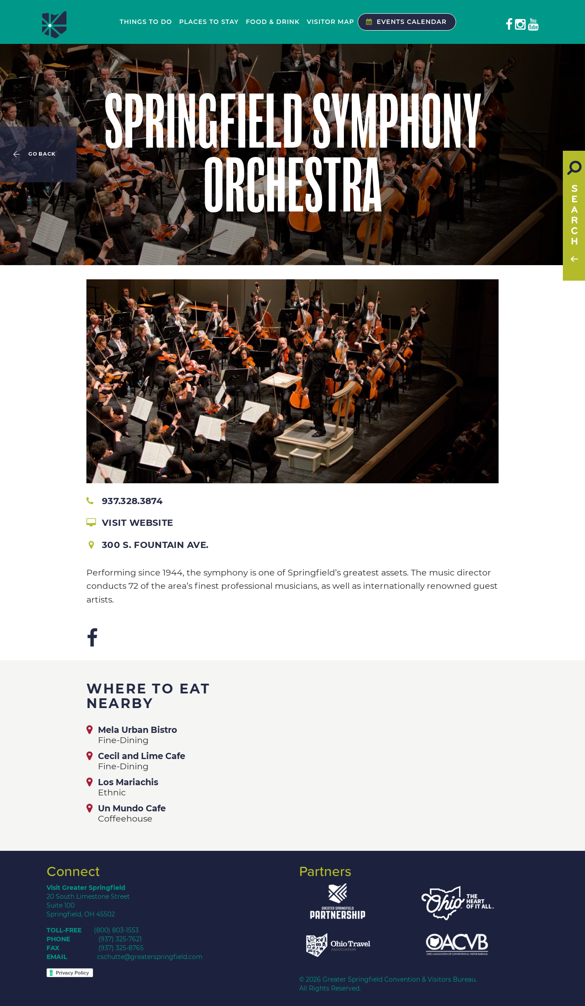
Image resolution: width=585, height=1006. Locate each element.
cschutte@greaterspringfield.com (150, 957)
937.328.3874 (124, 501)
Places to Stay (208, 22)
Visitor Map (330, 22)
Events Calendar (404, 22)
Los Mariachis (128, 782)
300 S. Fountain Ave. (148, 545)
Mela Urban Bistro (137, 729)
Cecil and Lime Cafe (141, 756)
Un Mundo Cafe (132, 808)
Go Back (41, 154)
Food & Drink (273, 22)
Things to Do (146, 22)
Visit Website (129, 522)
